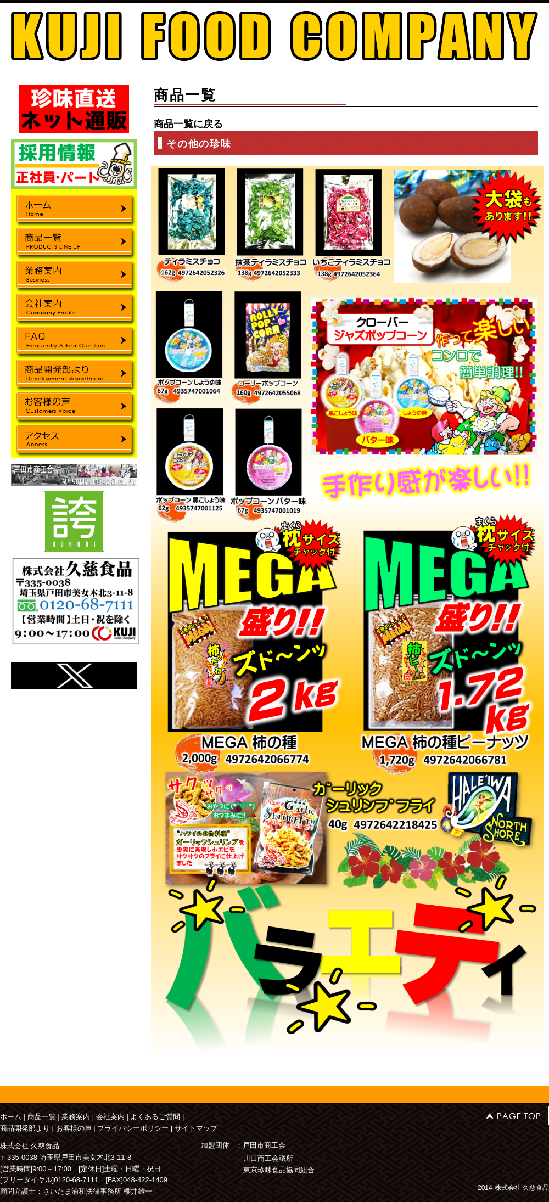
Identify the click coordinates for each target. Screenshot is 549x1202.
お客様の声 (74, 1128)
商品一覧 (41, 1117)
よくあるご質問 (155, 1117)
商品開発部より (25, 1128)
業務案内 (75, 1117)
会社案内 (110, 1117)
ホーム (10, 1117)
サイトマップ (196, 1128)
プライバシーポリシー (133, 1128)
